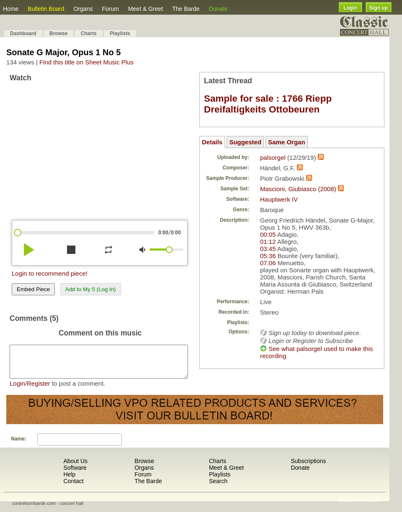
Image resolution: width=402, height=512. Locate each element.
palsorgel (273, 157)
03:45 (268, 248)
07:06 (268, 262)
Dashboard (23, 33)
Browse (58, 33)
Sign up (378, 8)
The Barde (185, 8)
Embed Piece (33, 289)
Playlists (120, 33)
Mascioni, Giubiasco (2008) (298, 188)
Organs (83, 8)
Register (38, 389)
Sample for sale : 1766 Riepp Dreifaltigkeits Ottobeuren (268, 104)
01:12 (268, 241)
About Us (75, 467)
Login (350, 8)
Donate (218, 8)
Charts (89, 33)
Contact (73, 487)
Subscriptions (308, 467)
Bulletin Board (46, 8)
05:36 (268, 255)
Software (74, 474)
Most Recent (367, 506)
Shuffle (346, 506)
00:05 (268, 234)
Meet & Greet (145, 8)
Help (69, 480)
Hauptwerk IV (279, 199)
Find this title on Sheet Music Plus (86, 62)
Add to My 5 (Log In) (90, 289)
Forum (110, 8)
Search (218, 487)
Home (10, 8)
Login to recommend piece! (50, 273)
